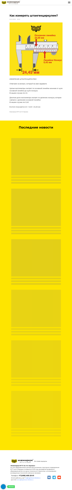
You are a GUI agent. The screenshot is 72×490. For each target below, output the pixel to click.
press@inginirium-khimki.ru (25, 479)
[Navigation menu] (69, 2)
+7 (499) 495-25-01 (26, 476)
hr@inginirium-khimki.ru (32, 478)
